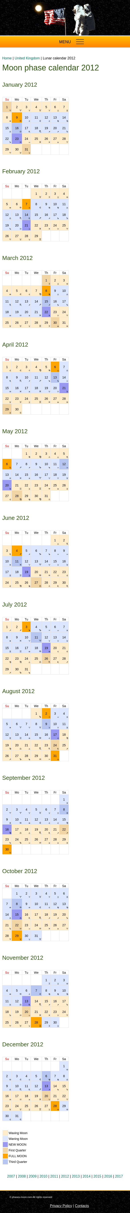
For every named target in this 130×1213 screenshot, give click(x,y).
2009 (33, 1176)
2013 (76, 1176)
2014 (87, 1176)
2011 (54, 1176)
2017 (119, 1176)
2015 (97, 1176)
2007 (11, 1176)
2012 (65, 1176)
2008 (22, 1176)
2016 (108, 1176)
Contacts (82, 1206)
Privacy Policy (61, 1206)
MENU (65, 42)
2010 (43, 1176)
